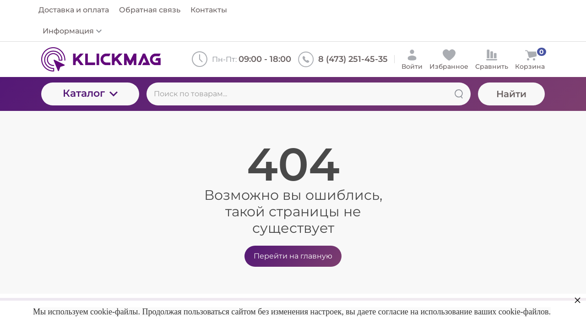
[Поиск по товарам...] (308, 93)
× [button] (577, 300)
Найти (511, 93)
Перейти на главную (293, 256)
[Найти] (459, 93)
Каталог (90, 93)
